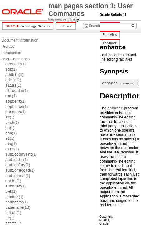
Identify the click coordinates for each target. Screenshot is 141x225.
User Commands (16, 59)
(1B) (17, 207)
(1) (15, 64)
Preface (8, 46)
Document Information (20, 40)
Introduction (11, 53)
